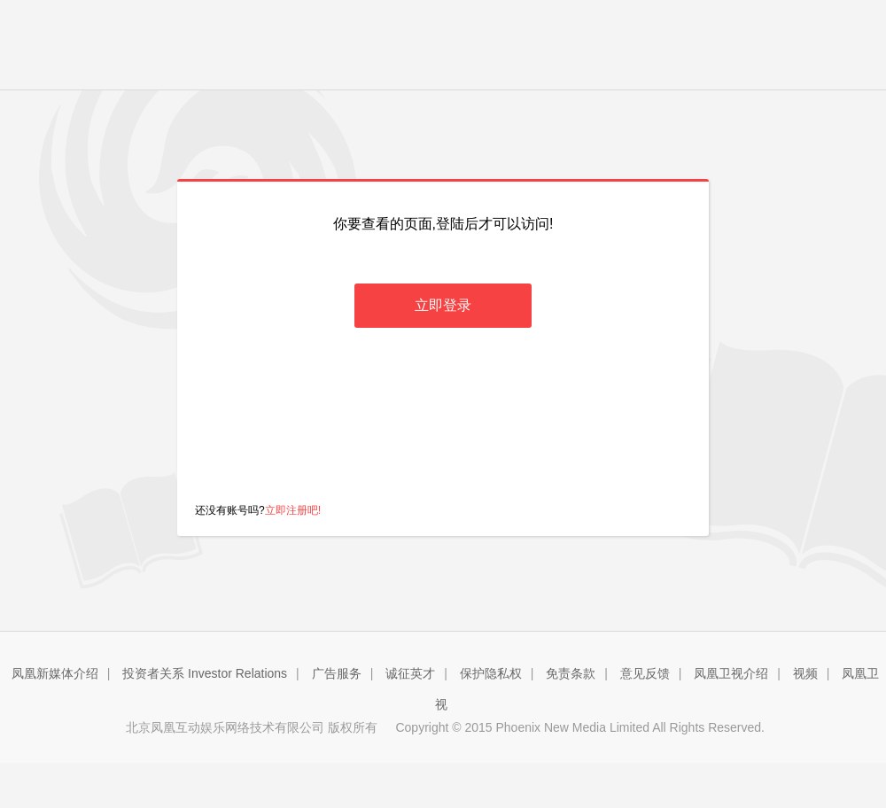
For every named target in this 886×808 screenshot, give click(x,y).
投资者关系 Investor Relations (204, 673)
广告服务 (336, 673)
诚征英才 (410, 673)
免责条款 (570, 673)
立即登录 (443, 305)
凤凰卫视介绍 (731, 673)
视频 (805, 673)
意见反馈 (645, 673)
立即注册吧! (293, 510)
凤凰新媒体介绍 (55, 673)
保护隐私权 (491, 673)
